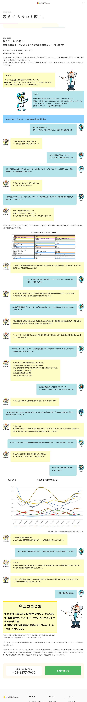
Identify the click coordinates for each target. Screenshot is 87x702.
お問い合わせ (63, 670)
